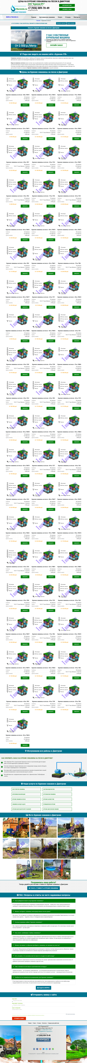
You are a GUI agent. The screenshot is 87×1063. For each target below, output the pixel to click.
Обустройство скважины (18, 789)
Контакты (77, 17)
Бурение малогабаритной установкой (21, 809)
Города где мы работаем (53, 1022)
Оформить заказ (67, 9)
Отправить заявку (19, 1017)
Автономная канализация (18, 794)
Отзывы (68, 17)
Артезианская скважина (47, 17)
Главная (33, 17)
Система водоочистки (48, 789)
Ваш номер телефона (17, 1002)
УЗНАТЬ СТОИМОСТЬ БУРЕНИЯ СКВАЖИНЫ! (43, 888)
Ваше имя (14, 998)
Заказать (25, 105)
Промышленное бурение (49, 804)
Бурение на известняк (48, 799)
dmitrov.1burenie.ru (12, 17)
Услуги (60, 17)
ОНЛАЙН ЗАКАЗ (56, 45)
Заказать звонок (61, 23)
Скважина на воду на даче (18, 804)
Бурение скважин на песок (18, 799)
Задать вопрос (71, 23)
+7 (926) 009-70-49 (38, 8)
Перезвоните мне (67, 5)
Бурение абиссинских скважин (51, 809)
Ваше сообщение (16, 1007)
